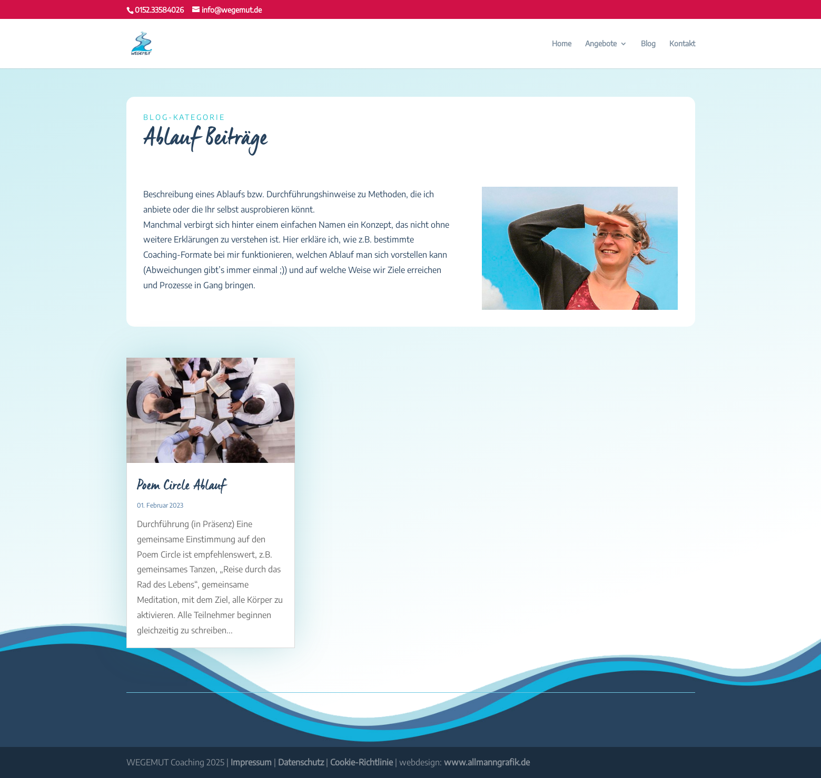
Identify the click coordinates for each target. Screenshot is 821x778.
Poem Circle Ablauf (181, 485)
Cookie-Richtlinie (361, 762)
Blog (648, 44)
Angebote (601, 44)
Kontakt (682, 44)
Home (561, 44)
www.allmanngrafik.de (487, 762)
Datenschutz (301, 762)
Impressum (251, 762)
